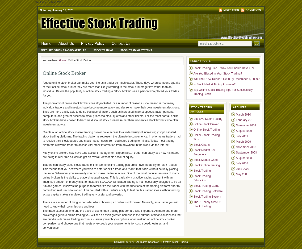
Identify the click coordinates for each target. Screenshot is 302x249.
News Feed (231, 10)
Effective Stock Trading (94, 22)
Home (46, 44)
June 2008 (242, 168)
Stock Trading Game (206, 185)
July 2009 (242, 136)
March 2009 (243, 141)
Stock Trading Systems (136, 50)
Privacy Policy (93, 44)
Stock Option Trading (206, 165)
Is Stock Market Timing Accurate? (214, 84)
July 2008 (242, 163)
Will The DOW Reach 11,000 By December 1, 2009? (226, 79)
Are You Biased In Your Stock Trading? (217, 73)
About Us (66, 44)
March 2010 (243, 114)
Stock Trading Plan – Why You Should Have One (224, 68)
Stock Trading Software (208, 191)
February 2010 (245, 120)
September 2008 (246, 152)
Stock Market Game (205, 160)
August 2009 (244, 131)
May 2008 (242, 174)
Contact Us (121, 44)
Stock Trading (103, 50)
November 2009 (246, 125)
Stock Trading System (207, 196)
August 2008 (244, 158)
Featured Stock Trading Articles (63, 50)
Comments (253, 10)
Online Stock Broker (206, 124)
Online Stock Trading (206, 129)
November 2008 (246, 147)
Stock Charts (201, 144)
